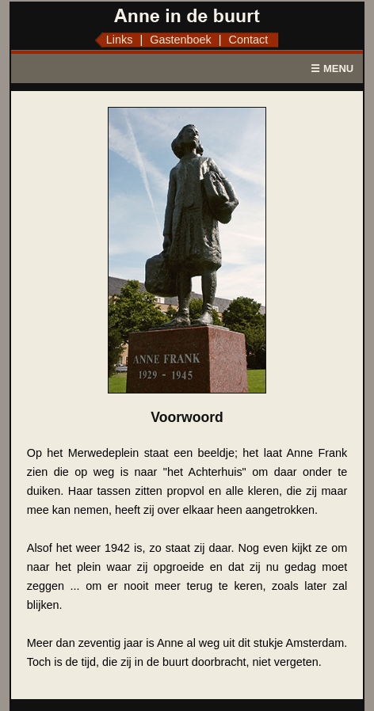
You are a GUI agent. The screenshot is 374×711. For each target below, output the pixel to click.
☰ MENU (332, 68)
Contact (249, 39)
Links (119, 39)
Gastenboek (181, 39)
